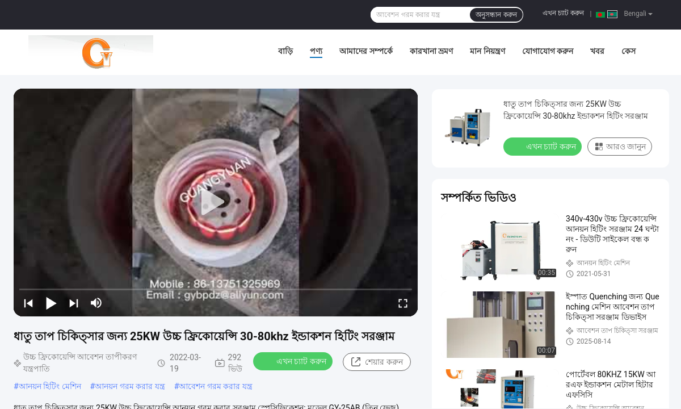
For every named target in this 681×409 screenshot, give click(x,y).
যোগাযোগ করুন (547, 51)
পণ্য (316, 51)
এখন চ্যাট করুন (563, 13)
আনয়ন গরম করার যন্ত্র (130, 386)
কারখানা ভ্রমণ (431, 51)
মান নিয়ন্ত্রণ (487, 51)
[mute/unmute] (96, 302)
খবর (597, 51)
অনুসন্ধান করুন (496, 15)
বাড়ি (285, 51)
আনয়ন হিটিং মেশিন (50, 386)
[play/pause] (51, 302)
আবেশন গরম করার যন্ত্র (215, 386)
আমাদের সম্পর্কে (365, 51)
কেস (628, 51)
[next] (73, 302)
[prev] (28, 302)
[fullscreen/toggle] (403, 302)
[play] (215, 202)
